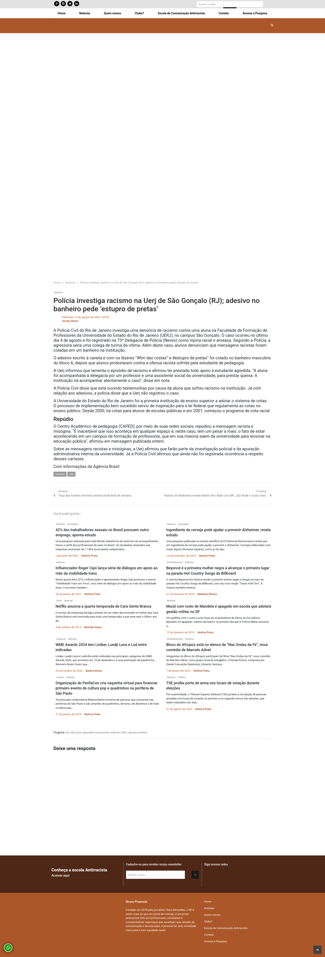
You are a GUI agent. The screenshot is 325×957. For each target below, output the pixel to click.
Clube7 (139, 13)
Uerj (71, 474)
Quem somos (112, 13)
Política (182, 677)
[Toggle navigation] (54, 22)
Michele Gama (93, 627)
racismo (60, 474)
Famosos (61, 639)
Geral (59, 600)
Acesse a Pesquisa (255, 13)
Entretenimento (175, 562)
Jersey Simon (70, 320)
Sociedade (72, 524)
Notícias (84, 13)
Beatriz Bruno (94, 670)
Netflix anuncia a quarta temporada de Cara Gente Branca (103, 606)
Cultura (60, 677)
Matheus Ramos (207, 594)
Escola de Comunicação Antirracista (181, 13)
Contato (224, 13)
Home (61, 13)
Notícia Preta (89, 555)
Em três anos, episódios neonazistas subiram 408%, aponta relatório (106, 732)
